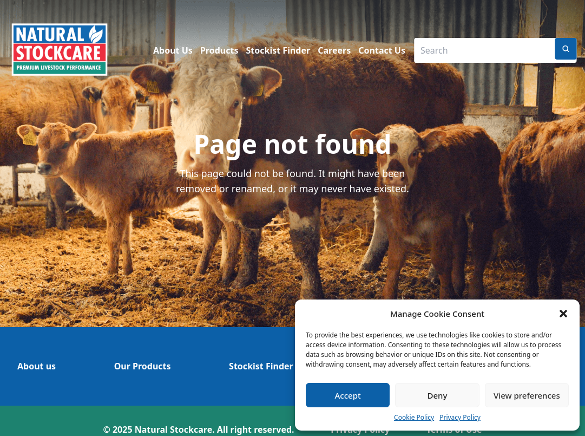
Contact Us (381, 50)
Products (219, 50)
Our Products (142, 366)
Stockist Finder (278, 50)
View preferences (527, 395)
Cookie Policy (414, 417)
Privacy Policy (460, 417)
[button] (563, 313)
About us (36, 366)
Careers (334, 50)
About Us (173, 50)
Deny (438, 395)
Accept (348, 395)
